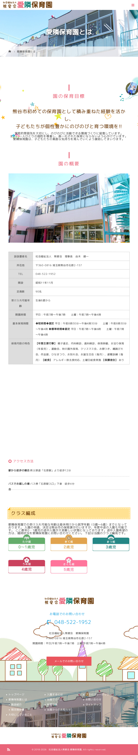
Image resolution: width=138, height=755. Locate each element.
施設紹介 (16, 704)
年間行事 (52, 704)
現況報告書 (17, 709)
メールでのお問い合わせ (69, 661)
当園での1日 (54, 699)
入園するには (55, 694)
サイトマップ (94, 704)
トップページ (16, 694)
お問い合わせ (94, 699)
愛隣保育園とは (17, 699)
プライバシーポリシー (99, 694)
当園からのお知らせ (59, 709)
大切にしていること (20, 714)
